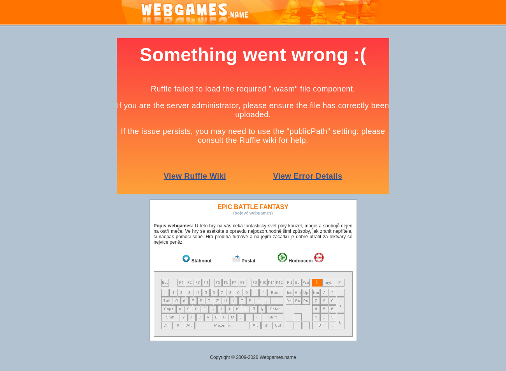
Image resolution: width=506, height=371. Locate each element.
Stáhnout (202, 261)
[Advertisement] (479, 155)
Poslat (248, 261)
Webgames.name (278, 357)
